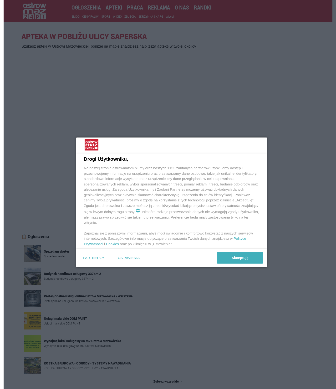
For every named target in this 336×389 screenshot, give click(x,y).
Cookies (112, 244)
